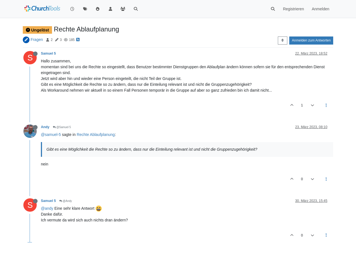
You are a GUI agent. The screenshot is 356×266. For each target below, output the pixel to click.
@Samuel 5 (62, 127)
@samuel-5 (51, 134)
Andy (45, 127)
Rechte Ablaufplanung (96, 134)
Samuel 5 (48, 53)
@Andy (65, 200)
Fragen (37, 39)
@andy (47, 208)
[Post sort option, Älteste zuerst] (282, 40)
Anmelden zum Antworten (311, 40)
